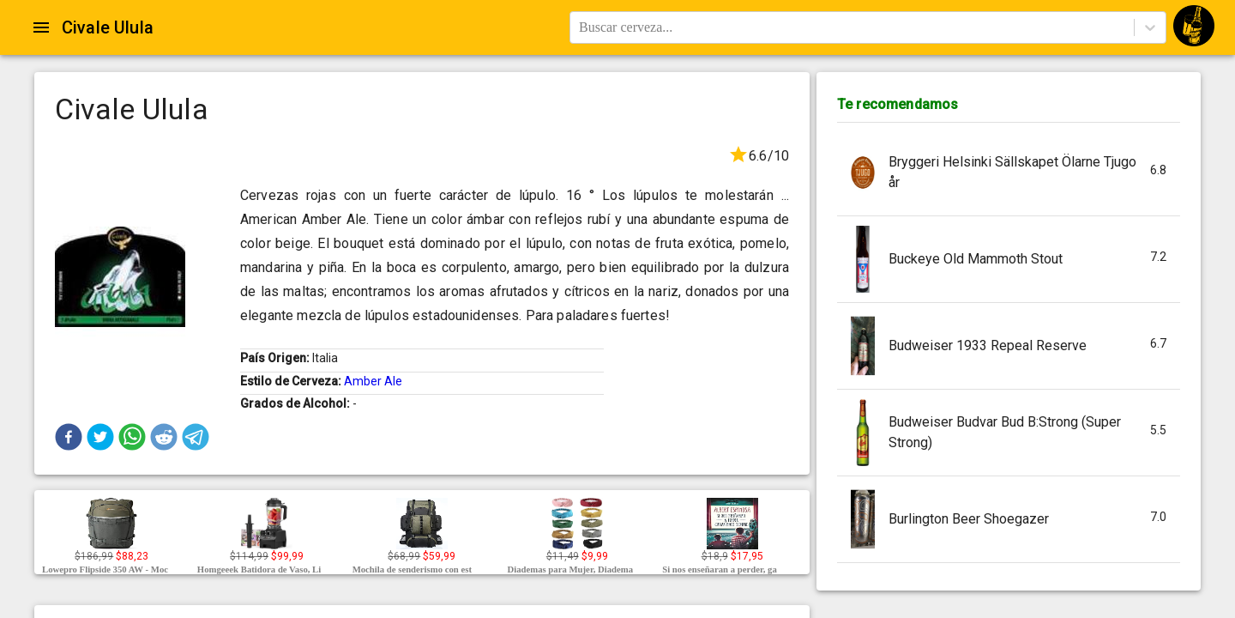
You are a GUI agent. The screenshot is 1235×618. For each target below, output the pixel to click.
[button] (68, 437)
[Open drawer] (41, 27)
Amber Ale (373, 381)
